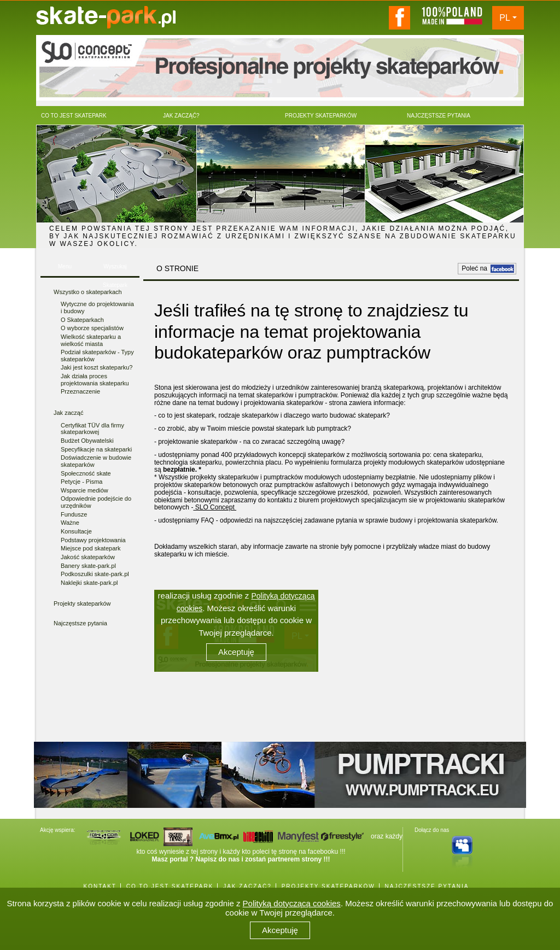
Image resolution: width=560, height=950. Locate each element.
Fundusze (74, 514)
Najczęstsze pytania (80, 623)
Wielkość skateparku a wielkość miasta (91, 340)
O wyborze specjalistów (92, 328)
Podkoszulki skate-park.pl (95, 574)
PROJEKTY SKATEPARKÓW (328, 886)
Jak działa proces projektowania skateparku (95, 379)
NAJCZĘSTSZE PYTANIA (427, 886)
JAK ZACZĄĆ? (247, 886)
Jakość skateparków (88, 557)
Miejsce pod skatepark (90, 548)
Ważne (70, 522)
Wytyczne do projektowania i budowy (97, 307)
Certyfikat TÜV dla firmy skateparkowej (92, 429)
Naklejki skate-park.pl (89, 582)
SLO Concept (214, 507)
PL (504, 17)
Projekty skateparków (82, 603)
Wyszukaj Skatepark (115, 269)
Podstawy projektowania (93, 540)
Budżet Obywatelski (87, 440)
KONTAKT (99, 886)
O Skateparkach (82, 319)
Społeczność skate (86, 473)
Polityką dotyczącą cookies (292, 903)
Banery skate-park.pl (88, 565)
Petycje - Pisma (81, 481)
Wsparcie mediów (84, 490)
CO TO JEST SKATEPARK (170, 886)
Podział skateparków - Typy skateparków (97, 355)
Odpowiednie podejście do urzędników (96, 502)
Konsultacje (76, 531)
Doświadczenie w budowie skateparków (96, 461)
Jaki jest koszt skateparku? (96, 367)
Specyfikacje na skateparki (96, 449)
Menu (65, 266)
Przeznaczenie (80, 391)
